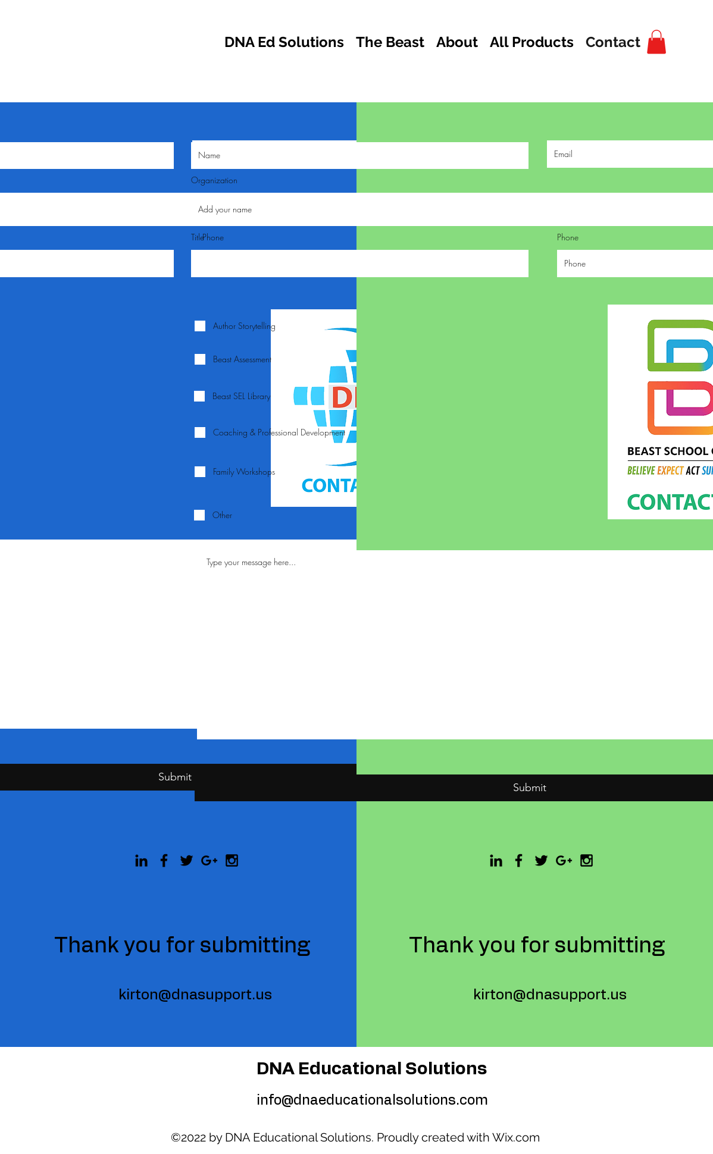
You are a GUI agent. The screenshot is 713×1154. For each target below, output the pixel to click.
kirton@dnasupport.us (550, 995)
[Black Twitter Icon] (541, 860)
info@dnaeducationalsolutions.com (372, 1101)
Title (197, 237)
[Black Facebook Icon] (164, 860)
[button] (656, 42)
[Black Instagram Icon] (586, 860)
